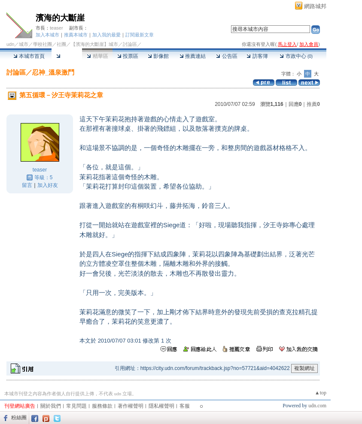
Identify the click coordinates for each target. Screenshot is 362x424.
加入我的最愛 (106, 34)
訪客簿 (257, 56)
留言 (27, 185)
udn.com (317, 406)
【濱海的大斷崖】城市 (94, 44)
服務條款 (102, 406)
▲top (320, 393)
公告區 (226, 56)
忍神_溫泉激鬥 (53, 72)
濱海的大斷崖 (60, 17)
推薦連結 (192, 56)
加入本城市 (47, 34)
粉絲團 (19, 418)
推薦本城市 (76, 34)
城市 (23, 44)
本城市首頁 (29, 56)
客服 (184, 406)
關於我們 (50, 406)
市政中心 (296, 56)
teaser (56, 27)
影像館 (158, 56)
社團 (61, 44)
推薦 (313, 104)
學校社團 (42, 44)
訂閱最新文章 (139, 34)
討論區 (66, 56)
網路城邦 (315, 6)
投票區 (127, 56)
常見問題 (76, 406)
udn (10, 44)
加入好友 (47, 185)
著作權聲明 (130, 406)
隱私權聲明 (161, 406)
